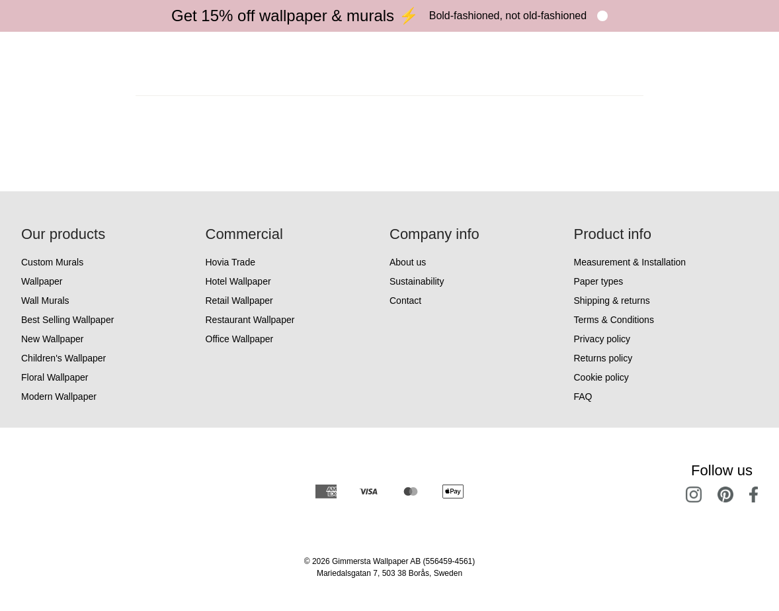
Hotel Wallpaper (238, 281)
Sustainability (417, 281)
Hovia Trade (230, 262)
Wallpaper (42, 281)
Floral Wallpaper (54, 377)
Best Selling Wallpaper (67, 319)
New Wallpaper (52, 339)
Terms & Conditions (614, 319)
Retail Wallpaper (239, 300)
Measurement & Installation (630, 262)
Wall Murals (45, 300)
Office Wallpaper (240, 339)
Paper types (599, 281)
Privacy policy (602, 339)
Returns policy (603, 358)
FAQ (583, 396)
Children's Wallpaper (63, 358)
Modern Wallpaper (59, 396)
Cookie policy (601, 377)
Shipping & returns (612, 300)
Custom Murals (52, 262)
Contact (405, 300)
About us (408, 262)
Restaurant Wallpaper (250, 319)
